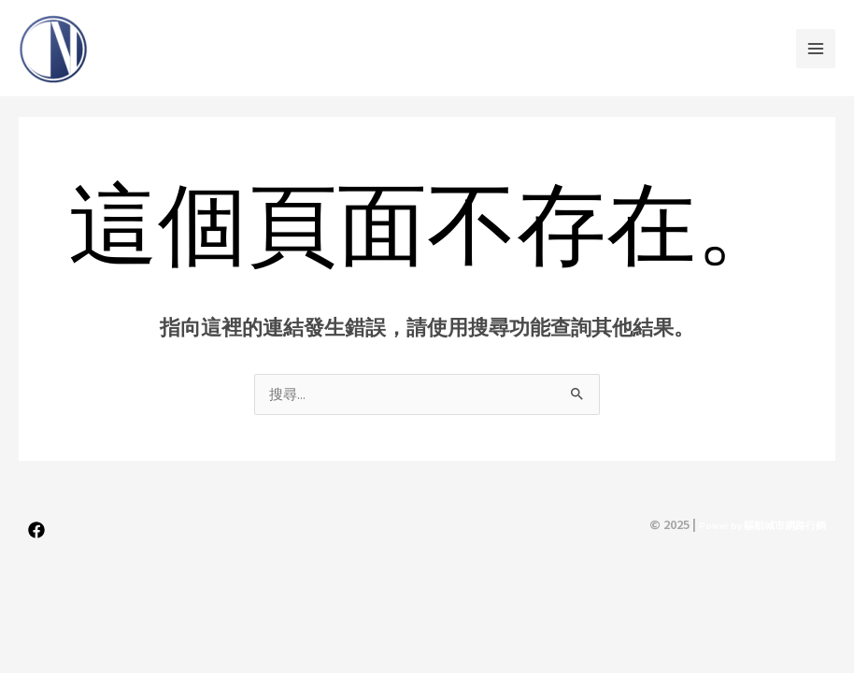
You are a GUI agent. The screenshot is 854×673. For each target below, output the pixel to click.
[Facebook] (36, 530)
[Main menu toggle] (815, 48)
